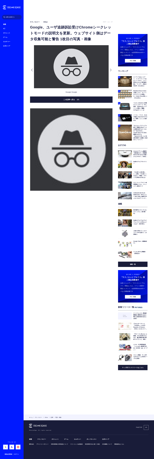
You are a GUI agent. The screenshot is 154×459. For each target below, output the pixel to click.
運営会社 (31, 444)
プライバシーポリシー (42, 444)
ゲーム (5, 37)
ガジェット (6, 33)
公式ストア (6, 46)
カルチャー (6, 41)
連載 (4, 24)
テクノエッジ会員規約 (76, 444)
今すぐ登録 (133, 60)
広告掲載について (107, 444)
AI (4, 28)
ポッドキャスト (92, 439)
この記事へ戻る (71, 99)
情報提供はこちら (119, 444)
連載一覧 (133, 264)
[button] (32, 70)
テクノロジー (41, 439)
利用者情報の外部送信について (59, 444)
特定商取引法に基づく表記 (92, 444)
